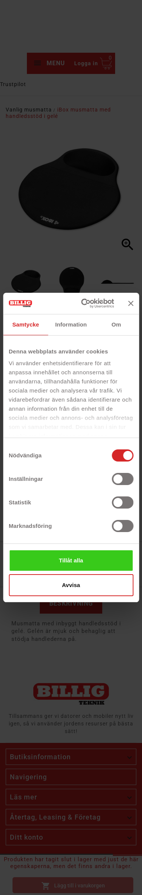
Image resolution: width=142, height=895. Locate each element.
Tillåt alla (71, 560)
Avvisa (71, 585)
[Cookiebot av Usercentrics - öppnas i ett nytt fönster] (84, 303)
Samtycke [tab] (25, 324)
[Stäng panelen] (130, 303)
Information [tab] (71, 324)
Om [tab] (116, 324)
